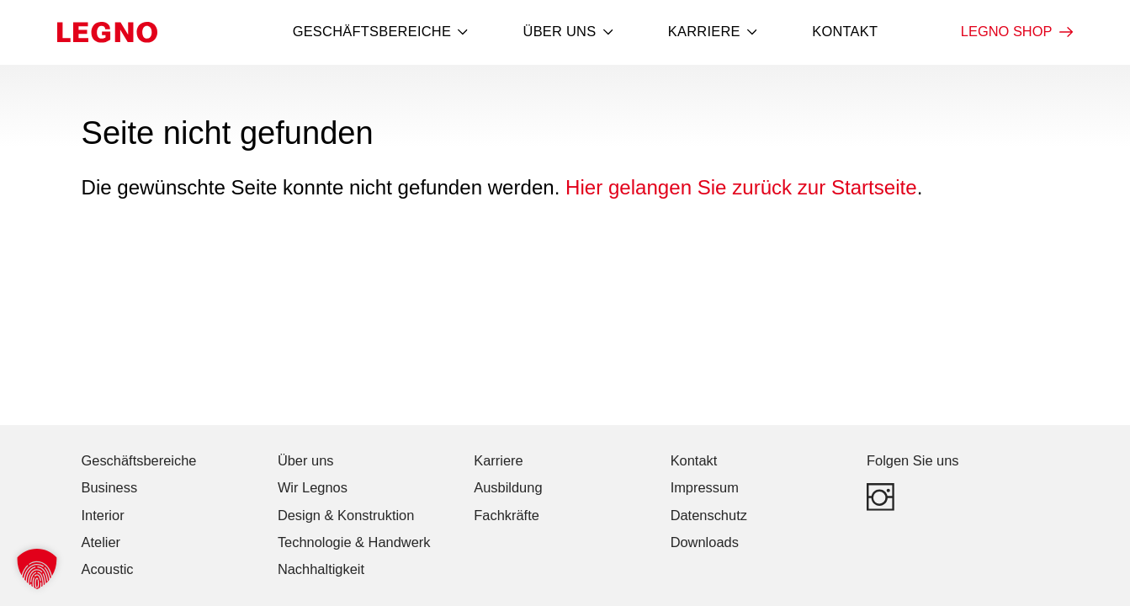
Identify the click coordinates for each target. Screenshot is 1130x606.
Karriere (712, 32)
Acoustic (108, 569)
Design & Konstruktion (346, 515)
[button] (37, 569)
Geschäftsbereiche (380, 32)
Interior (103, 515)
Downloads (705, 542)
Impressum (705, 487)
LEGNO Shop (1017, 32)
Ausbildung (508, 487)
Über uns (568, 32)
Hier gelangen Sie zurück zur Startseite (741, 187)
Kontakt (845, 31)
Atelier (101, 542)
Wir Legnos (312, 487)
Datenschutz (709, 515)
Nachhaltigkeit (321, 569)
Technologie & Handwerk (354, 542)
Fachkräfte (506, 515)
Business (110, 487)
